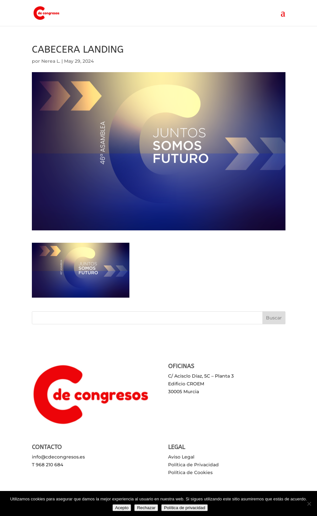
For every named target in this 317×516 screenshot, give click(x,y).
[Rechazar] (309, 503)
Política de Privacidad (193, 465)
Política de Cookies (190, 472)
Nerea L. (50, 61)
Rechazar (146, 507)
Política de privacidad (184, 507)
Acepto (122, 507)
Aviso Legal (181, 457)
